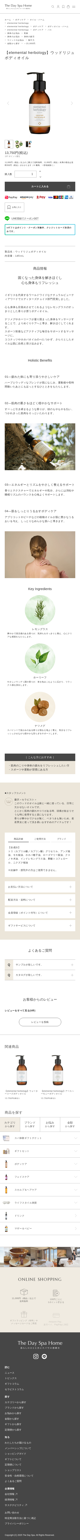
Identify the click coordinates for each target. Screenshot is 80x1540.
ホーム (8, 20)
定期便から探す (13, 1429)
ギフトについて (13, 1459)
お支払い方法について (40, 886)
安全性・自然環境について (19, 1475)
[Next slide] (71, 103)
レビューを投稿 (40, 1022)
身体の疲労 (29, 37)
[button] (9, 144)
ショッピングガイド (15, 1453)
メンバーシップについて (18, 1448)
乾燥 (26, 33)
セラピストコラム (14, 1389)
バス (50, 30)
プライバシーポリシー (17, 1523)
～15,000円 (29, 43)
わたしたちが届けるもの (18, 1442)
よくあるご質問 (13, 1481)
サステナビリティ (16, 1505)
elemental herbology (18, 23)
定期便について (13, 1464)
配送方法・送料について (40, 899)
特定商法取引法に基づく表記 (20, 1518)
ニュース (9, 1372)
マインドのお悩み (15, 40)
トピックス (11, 1378)
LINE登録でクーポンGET (25, 218)
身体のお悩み (13, 33)
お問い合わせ (12, 1512)
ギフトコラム (12, 1383)
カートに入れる (40, 186)
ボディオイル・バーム (58, 26)
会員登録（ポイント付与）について (40, 912)
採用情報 (11, 1499)
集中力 (31, 40)
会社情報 (11, 1494)
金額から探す (13, 43)
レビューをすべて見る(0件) (20, 1010)
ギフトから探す (13, 1424)
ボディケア (20, 20)
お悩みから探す (13, 1413)
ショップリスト (13, 1470)
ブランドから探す (14, 1407)
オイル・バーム (37, 20)
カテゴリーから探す (15, 1402)
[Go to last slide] (8, 103)
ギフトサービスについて (40, 925)
